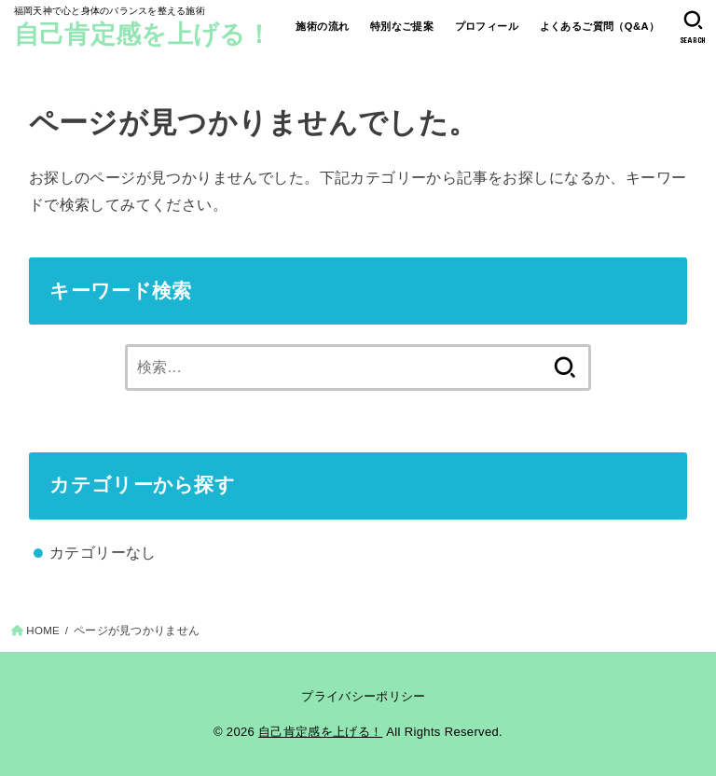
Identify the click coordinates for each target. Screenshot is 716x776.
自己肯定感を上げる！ (142, 34)
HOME (43, 630)
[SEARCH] (693, 27)
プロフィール (486, 26)
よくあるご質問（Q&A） (600, 26)
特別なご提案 (402, 26)
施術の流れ (322, 26)
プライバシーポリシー (363, 696)
